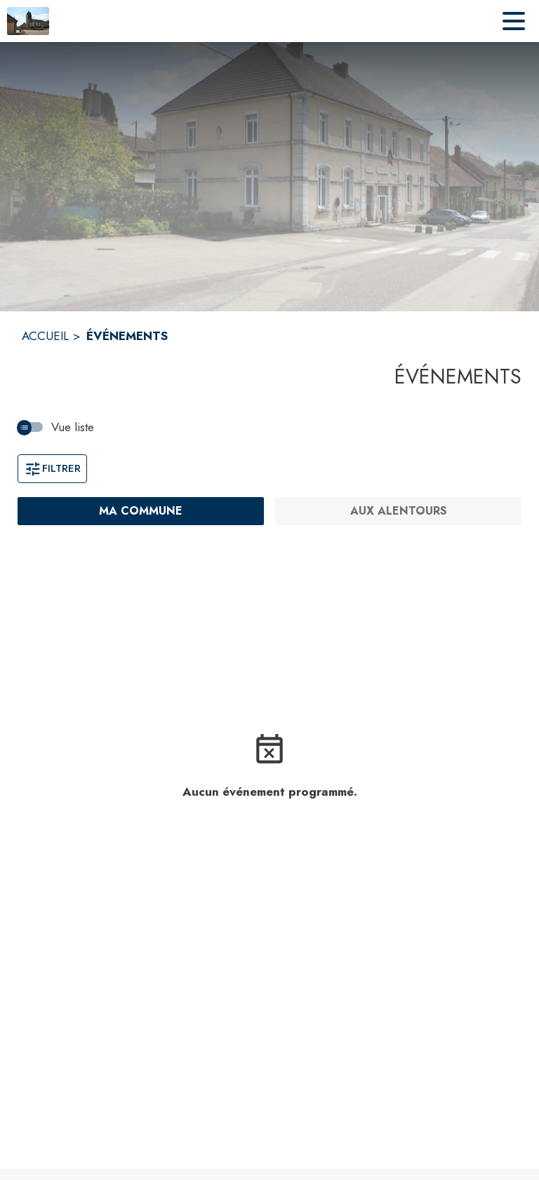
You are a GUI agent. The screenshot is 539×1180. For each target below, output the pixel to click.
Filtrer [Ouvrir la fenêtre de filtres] (52, 468)
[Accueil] (28, 21)
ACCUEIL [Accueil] (45, 335)
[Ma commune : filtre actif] (141, 511)
